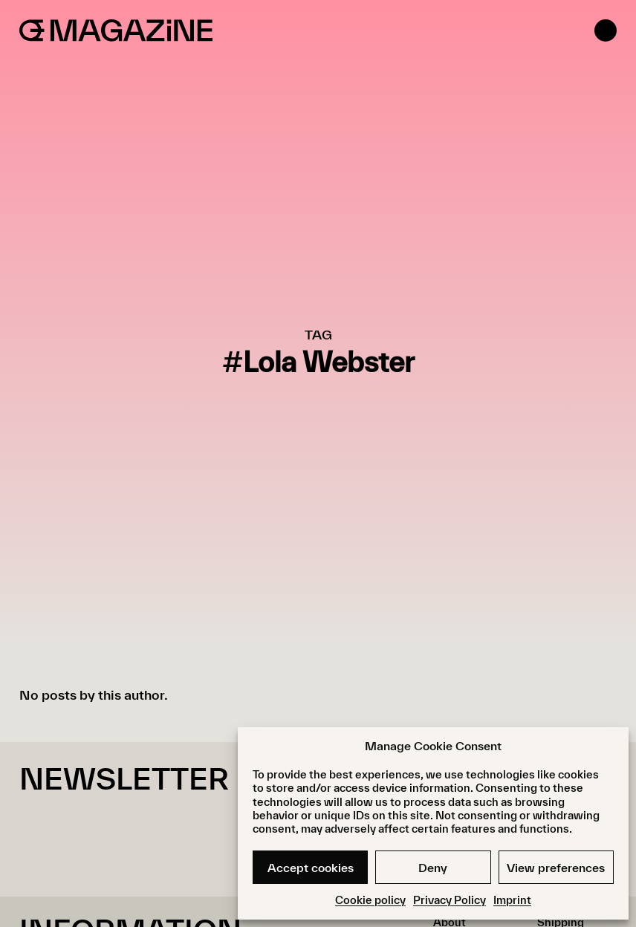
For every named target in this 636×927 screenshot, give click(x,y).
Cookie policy (370, 900)
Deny (432, 867)
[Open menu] (605, 30)
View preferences (556, 867)
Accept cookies (310, 867)
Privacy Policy (449, 900)
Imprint (512, 900)
